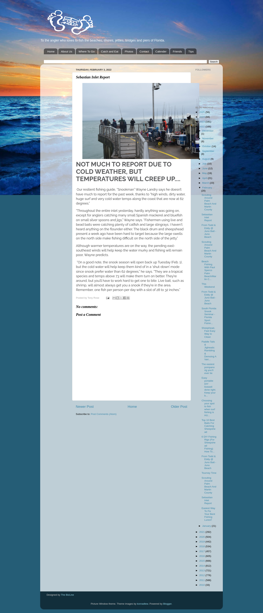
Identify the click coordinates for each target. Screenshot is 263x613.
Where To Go (87, 51)
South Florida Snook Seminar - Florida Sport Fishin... (209, 316)
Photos (129, 51)
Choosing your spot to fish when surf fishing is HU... (208, 408)
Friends (177, 51)
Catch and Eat (109, 51)
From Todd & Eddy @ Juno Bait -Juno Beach (209, 231)
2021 (202, 532)
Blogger (167, 603)
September (208, 151)
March (206, 182)
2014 (202, 565)
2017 (202, 551)
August (206, 159)
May (204, 173)
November (208, 138)
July (204, 163)
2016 (202, 556)
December (208, 130)
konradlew (142, 603)
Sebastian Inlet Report (207, 217)
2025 (202, 112)
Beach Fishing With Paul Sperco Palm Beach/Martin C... (209, 270)
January (207, 526)
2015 (202, 560)
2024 (202, 117)
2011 (202, 580)
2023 (202, 121)
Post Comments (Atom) (104, 414)
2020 (202, 537)
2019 (202, 541)
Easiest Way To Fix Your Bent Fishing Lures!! (208, 514)
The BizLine (67, 594)
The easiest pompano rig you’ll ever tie (208, 368)
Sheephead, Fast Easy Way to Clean (208, 332)
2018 (202, 546)
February (207, 187)
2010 (202, 585)
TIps (191, 51)
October (207, 146)
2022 (202, 126)
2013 (202, 570)
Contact (144, 51)
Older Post (179, 406)
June (205, 168)
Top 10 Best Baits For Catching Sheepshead (209, 426)
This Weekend (208, 285)
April (205, 178)
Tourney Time (209, 473)
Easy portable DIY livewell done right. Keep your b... (209, 386)
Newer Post (85, 406)
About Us (66, 51)
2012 (202, 575)
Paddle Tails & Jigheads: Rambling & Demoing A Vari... (209, 350)
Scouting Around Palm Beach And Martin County (209, 202)
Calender (161, 51)
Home (51, 51)
